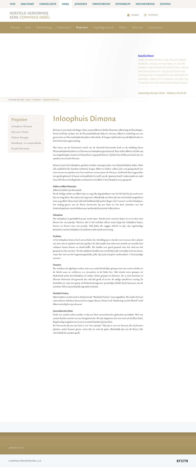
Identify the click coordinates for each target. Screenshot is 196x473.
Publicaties (64, 27)
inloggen (133, 15)
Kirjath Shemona (20, 148)
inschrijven (151, 15)
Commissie (156, 27)
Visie (28, 27)
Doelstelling (44, 27)
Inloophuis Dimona (51, 100)
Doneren (137, 27)
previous (9, 94)
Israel (28, 100)
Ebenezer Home (20, 132)
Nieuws (15, 27)
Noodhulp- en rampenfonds (26, 143)
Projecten (82, 27)
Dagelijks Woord (146, 55)
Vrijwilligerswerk (103, 27)
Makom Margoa (20, 137)
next (13, 94)
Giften (123, 27)
